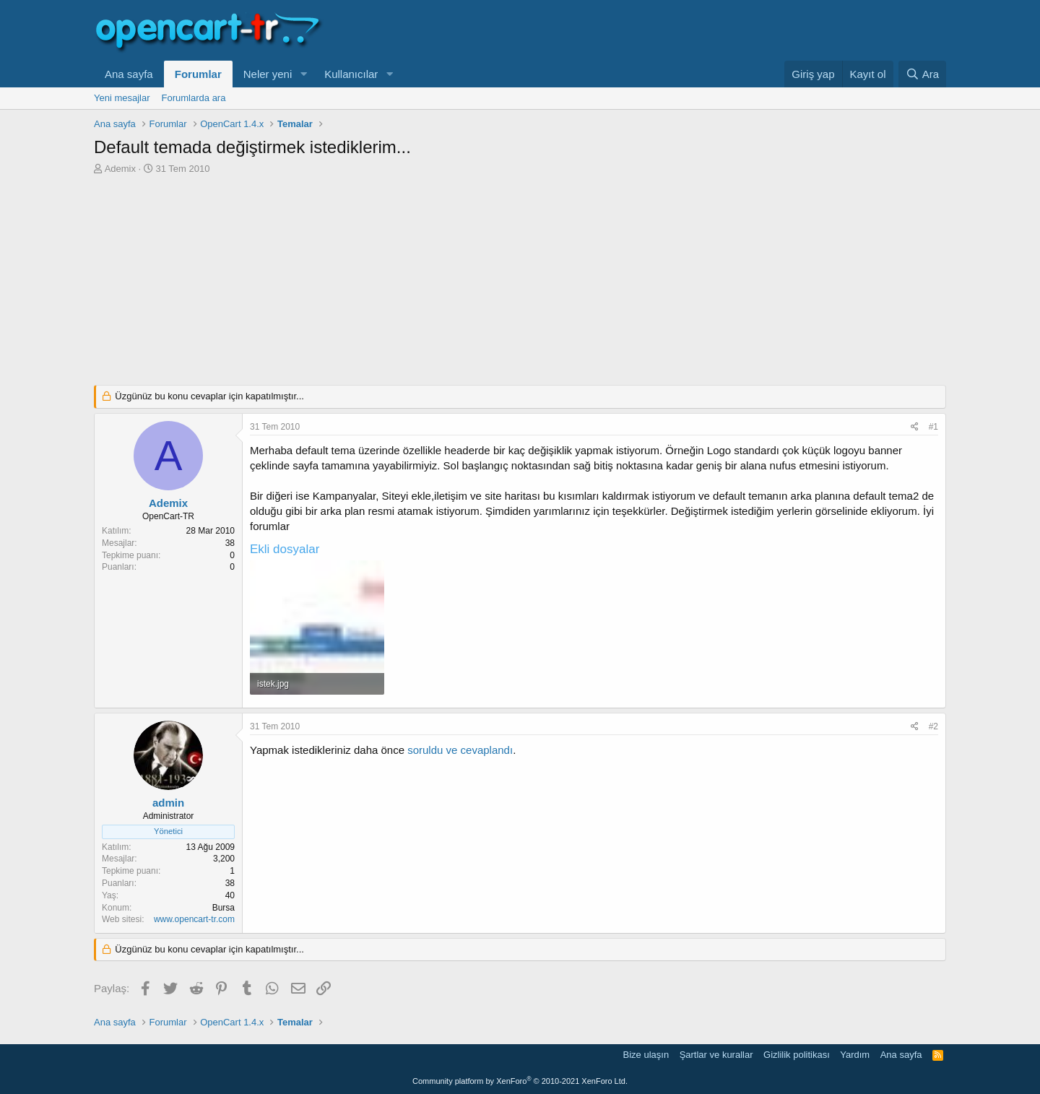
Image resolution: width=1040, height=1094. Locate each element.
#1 (933, 427)
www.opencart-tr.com (194, 919)
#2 (933, 726)
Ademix (120, 168)
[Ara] (922, 74)
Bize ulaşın (646, 1054)
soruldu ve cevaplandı (460, 750)
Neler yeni (267, 74)
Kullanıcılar (351, 74)
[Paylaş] (915, 427)
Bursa (223, 908)
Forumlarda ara (194, 97)
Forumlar (198, 74)
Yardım (855, 1054)
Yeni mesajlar (122, 97)
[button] (303, 74)
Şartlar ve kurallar (716, 1054)
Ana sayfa (129, 74)
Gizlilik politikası (796, 1054)
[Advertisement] (520, 284)
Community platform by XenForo (520, 1081)
